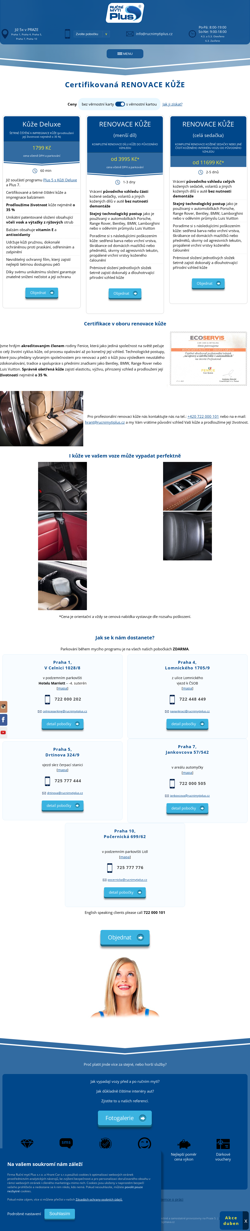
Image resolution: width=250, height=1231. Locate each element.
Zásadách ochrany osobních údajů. (99, 1199)
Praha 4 (26, 34)
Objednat (38, 292)
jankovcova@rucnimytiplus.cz (190, 795)
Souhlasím (59, 1213)
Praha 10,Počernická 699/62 (125, 833)
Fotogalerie (119, 1118)
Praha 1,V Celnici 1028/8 (62, 665)
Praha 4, (187, 665)
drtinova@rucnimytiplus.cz (65, 793)
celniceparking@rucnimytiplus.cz (65, 711)
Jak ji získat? (172, 104)
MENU (125, 54)
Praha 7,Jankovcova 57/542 (187, 749)
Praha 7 (20, 38)
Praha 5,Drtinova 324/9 (62, 752)
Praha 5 (36, 34)
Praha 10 (32, 38)
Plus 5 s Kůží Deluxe (60, 179)
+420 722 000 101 (203, 416)
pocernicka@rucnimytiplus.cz (127, 880)
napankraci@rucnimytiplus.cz (190, 711)
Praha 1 (15, 34)
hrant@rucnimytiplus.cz (105, 422)
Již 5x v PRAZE (26, 29)
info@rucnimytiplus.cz (154, 34)
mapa (62, 688)
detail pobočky (59, 723)
